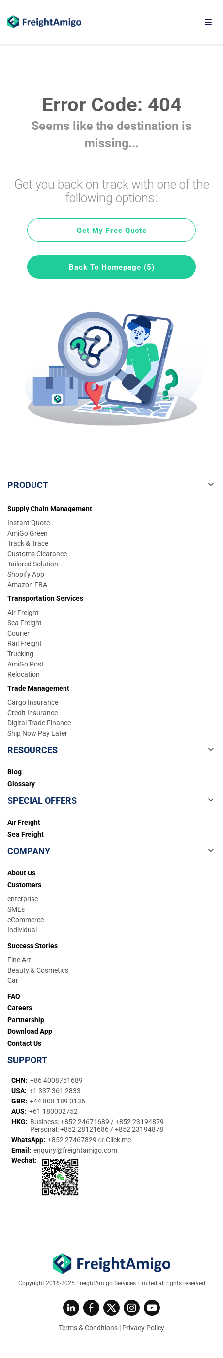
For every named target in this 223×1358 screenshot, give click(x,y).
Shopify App (25, 574)
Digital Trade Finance (39, 723)
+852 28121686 (85, 1129)
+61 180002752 (53, 1111)
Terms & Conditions (88, 1328)
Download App (29, 1031)
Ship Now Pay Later (37, 733)
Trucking (20, 654)
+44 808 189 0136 (57, 1101)
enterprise (22, 899)
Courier (18, 633)
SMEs (16, 909)
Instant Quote (28, 523)
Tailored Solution (32, 564)
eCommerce (25, 919)
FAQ (13, 996)
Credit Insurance (32, 713)
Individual (22, 930)
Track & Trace (27, 543)
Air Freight (23, 612)
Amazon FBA (27, 585)
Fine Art (19, 960)
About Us (21, 873)
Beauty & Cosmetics (37, 970)
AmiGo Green (27, 533)
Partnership (25, 1020)
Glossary (21, 784)
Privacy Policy (143, 1328)
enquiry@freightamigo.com (75, 1150)
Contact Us (24, 1043)
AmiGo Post (25, 664)
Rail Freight (24, 643)
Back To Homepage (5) (112, 267)
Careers (19, 1008)
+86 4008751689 (56, 1080)
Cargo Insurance (32, 702)
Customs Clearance (37, 554)
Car (12, 980)
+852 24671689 (86, 1122)
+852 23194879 (139, 1122)
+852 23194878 (139, 1129)
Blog (14, 772)
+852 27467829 (73, 1140)
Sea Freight (24, 623)
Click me (118, 1140)
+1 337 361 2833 (55, 1091)
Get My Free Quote (112, 230)
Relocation (23, 674)
